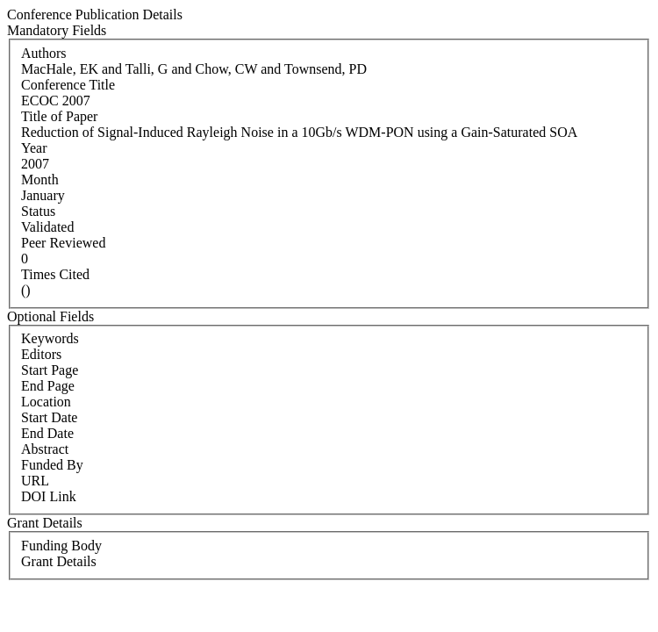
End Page (48, 385)
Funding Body (61, 545)
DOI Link (48, 496)
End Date (47, 433)
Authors (44, 53)
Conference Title (68, 84)
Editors (41, 354)
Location (46, 401)
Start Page (49, 370)
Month (40, 179)
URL (35, 480)
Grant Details (59, 561)
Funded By (52, 464)
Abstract (44, 449)
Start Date (49, 417)
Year (33, 147)
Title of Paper (59, 116)
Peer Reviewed (63, 242)
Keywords (50, 338)
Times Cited (55, 274)
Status (38, 211)
